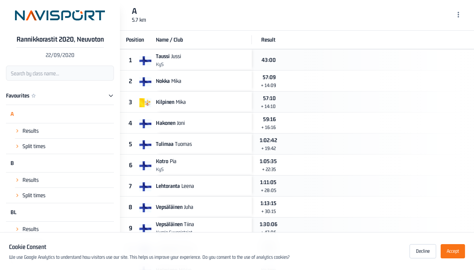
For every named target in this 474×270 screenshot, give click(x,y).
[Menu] (458, 15)
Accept (453, 251)
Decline (423, 251)
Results (30, 124)
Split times (33, 139)
